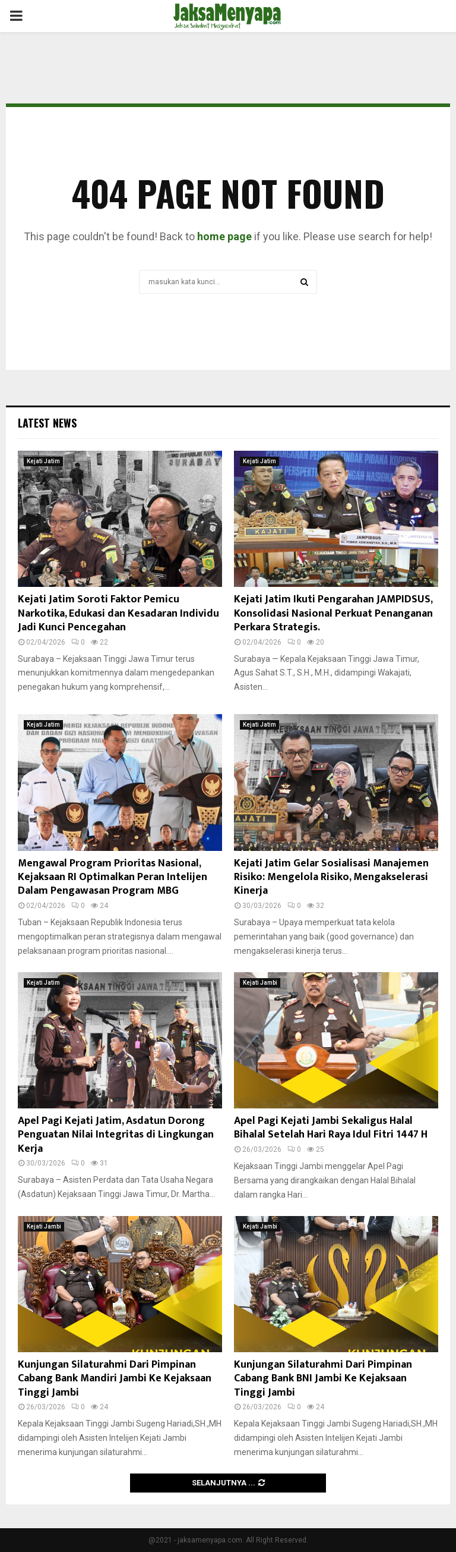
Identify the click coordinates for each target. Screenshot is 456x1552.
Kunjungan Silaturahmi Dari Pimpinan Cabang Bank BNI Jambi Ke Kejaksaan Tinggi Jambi (323, 1379)
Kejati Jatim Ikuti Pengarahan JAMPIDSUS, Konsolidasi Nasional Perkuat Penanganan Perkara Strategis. (333, 613)
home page (224, 236)
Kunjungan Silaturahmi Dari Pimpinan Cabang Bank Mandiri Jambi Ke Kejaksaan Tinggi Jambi (114, 1379)
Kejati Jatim (43, 461)
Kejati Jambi (260, 982)
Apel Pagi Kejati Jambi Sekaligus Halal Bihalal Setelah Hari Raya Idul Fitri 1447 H (331, 1127)
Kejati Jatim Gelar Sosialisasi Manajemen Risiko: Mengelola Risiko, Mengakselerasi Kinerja (331, 877)
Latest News (47, 423)
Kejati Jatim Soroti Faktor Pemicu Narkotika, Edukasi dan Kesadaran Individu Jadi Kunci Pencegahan (118, 613)
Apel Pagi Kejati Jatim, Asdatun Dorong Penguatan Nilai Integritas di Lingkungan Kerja (116, 1135)
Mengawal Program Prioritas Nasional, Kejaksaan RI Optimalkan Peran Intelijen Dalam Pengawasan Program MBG (112, 877)
